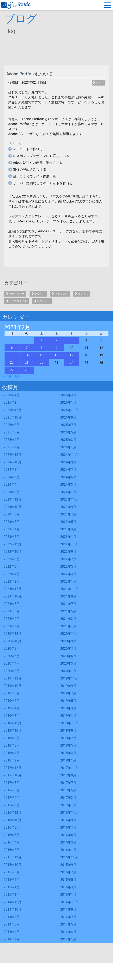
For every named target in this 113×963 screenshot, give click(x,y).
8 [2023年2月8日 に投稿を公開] (42, 348)
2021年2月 (12, 626)
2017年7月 (68, 783)
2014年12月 (12, 902)
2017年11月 (69, 768)
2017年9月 (68, 775)
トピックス (61, 293)
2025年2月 (12, 447)
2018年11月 (69, 723)
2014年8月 (12, 917)
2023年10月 (12, 507)
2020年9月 (68, 641)
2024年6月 (12, 477)
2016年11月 (69, 813)
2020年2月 (12, 671)
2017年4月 (12, 798)
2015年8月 (12, 872)
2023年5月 (68, 522)
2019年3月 (68, 708)
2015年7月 (68, 872)
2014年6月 (12, 924)
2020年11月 (69, 634)
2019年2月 (12, 716)
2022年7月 (68, 559)
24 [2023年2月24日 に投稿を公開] (71, 362)
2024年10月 (12, 462)
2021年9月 (68, 596)
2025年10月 (12, 417)
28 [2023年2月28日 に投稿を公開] (27, 370)
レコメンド (43, 301)
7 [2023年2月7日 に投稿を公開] (27, 348)
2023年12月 (12, 499)
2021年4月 (12, 619)
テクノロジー (16, 293)
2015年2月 (12, 895)
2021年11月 (69, 589)
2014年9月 (68, 909)
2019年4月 (12, 708)
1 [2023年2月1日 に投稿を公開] (42, 340)
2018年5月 (68, 745)
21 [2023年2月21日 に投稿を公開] (27, 362)
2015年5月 (68, 880)
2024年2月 (12, 492)
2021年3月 (68, 619)
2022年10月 (12, 552)
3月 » (17, 376)
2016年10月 (12, 820)
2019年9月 (68, 686)
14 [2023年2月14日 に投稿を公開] (27, 355)
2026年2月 (12, 402)
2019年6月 (12, 701)
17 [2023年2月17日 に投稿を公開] (71, 355)
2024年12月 (12, 455)
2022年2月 (12, 581)
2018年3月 (68, 753)
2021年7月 (68, 604)
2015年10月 (12, 865)
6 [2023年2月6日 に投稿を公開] (12, 348)
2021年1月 (68, 626)
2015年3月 (68, 887)
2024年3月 (68, 484)
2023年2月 (12, 537)
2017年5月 (68, 790)
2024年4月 (12, 484)
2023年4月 (12, 529)
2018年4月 (12, 753)
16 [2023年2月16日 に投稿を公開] (56, 355)
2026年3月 (68, 395)
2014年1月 (68, 939)
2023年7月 (68, 514)
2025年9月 (68, 417)
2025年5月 (68, 432)
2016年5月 (68, 835)
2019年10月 (12, 686)
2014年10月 (12, 909)
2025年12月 (12, 410)
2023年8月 (12, 514)
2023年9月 (68, 507)
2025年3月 (68, 440)
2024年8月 (12, 470)
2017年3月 (68, 798)
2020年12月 (12, 634)
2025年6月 (12, 432)
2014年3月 (68, 932)
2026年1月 (68, 402)
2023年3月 (68, 529)
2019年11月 (69, 678)
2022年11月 (69, 544)
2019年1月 (68, 716)
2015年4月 (12, 887)
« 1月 (8, 376)
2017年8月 (12, 783)
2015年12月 (12, 857)
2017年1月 (68, 805)
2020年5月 (68, 656)
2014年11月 (69, 902)
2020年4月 (12, 663)
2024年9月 (68, 462)
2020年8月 (12, 648)
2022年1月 (68, 581)
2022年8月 (12, 559)
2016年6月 (12, 835)
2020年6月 (12, 656)
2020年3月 (68, 663)
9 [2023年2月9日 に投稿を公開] (56, 348)
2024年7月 (68, 470)
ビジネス (83, 293)
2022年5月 (68, 566)
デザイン (99, 82)
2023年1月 (68, 537)
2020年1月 (68, 671)
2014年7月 (68, 917)
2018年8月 (12, 738)
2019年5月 (68, 701)
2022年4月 (12, 574)
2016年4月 (12, 842)
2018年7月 (68, 738)
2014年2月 (12, 939)
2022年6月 (12, 566)
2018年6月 (12, 745)
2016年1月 (68, 850)
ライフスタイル (18, 301)
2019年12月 (12, 678)
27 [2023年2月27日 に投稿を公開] (12, 370)
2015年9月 (68, 865)
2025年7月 (68, 425)
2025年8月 (12, 425)
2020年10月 (12, 641)
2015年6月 (12, 880)
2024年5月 (68, 477)
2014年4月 (12, 932)
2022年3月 (68, 574)
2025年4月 (12, 440)
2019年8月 (12, 693)
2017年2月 (12, 805)
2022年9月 (68, 552)
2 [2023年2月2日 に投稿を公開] (56, 340)
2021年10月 (12, 596)
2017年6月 (12, 790)
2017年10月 (12, 775)
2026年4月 (12, 395)
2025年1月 (68, 447)
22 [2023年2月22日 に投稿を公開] (41, 362)
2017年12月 (12, 768)
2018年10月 (12, 731)
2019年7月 (68, 693)
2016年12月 (12, 813)
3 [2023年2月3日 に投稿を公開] (71, 340)
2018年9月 (68, 731)
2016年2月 (12, 850)
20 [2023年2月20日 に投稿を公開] (12, 362)
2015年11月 (69, 857)
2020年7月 (68, 648)
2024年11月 (69, 455)
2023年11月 (69, 499)
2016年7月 (68, 827)
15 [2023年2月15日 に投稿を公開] (41, 355)
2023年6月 (12, 522)
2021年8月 (12, 604)
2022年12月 (12, 544)
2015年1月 (68, 895)
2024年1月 (68, 492)
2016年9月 (68, 820)
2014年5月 (68, 924)
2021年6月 (12, 611)
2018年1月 (68, 760)
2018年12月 (12, 723)
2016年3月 (68, 842)
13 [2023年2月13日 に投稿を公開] (12, 355)
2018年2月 (12, 760)
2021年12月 (12, 589)
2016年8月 (12, 827)
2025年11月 (69, 410)
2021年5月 (68, 611)
